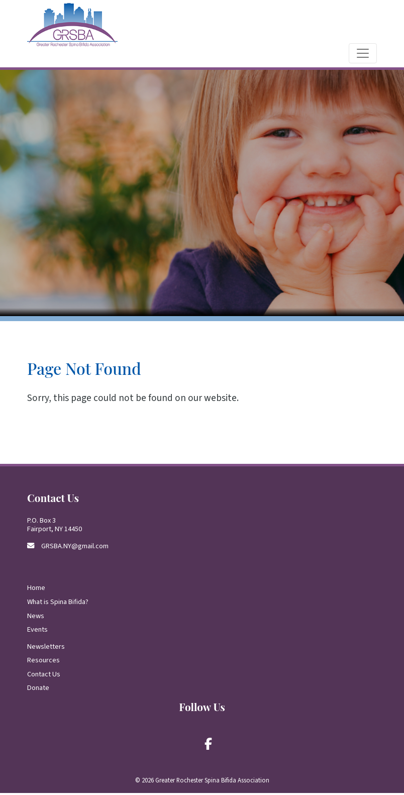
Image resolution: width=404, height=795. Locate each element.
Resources (43, 662)
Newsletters (46, 648)
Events (37, 631)
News (35, 617)
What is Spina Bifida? (57, 604)
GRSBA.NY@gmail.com (75, 547)
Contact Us (43, 676)
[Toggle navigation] (363, 55)
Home (36, 589)
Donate (38, 689)
